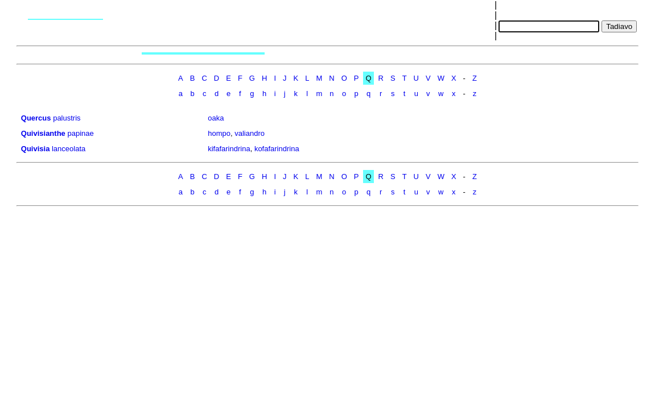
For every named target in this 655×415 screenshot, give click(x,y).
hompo (219, 133)
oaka (216, 118)
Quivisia (35, 148)
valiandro (249, 133)
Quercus (36, 118)
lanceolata (68, 148)
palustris (66, 118)
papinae (80, 133)
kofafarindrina (276, 148)
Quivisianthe (43, 133)
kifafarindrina (229, 148)
